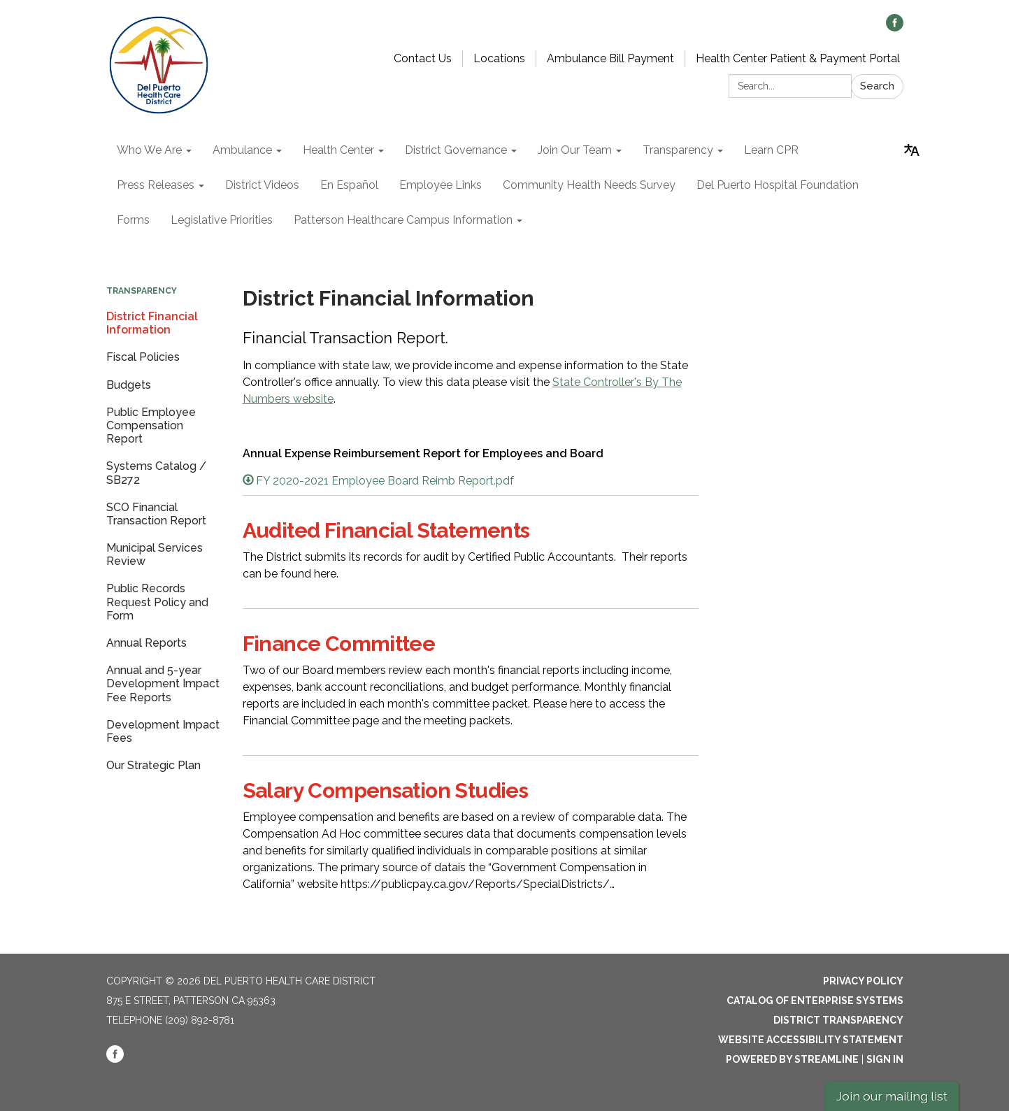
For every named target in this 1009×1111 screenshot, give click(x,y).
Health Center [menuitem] (338, 150)
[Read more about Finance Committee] (471, 681)
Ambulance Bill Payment (610, 58)
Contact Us (423, 58)
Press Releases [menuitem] (155, 185)
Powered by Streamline (792, 1059)
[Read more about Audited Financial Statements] (471, 551)
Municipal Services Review (154, 554)
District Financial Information (152, 323)
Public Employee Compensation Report (151, 425)
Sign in (884, 1059)
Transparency (141, 291)
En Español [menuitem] (349, 185)
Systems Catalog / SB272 (156, 472)
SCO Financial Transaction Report (156, 514)
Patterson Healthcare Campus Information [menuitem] (403, 220)
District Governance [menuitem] (456, 150)
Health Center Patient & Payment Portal (798, 58)
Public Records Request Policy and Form (157, 602)
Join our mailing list (891, 1096)
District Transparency (838, 1020)
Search (877, 86)
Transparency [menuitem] (678, 150)
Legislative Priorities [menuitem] (222, 220)
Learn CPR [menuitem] (771, 150)
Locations (499, 58)
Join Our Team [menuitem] (575, 150)
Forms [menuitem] (133, 220)
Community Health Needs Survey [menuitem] (589, 185)
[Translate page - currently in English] (911, 150)
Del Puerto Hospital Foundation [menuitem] (777, 185)
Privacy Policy (863, 981)
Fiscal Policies (143, 357)
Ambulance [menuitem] (242, 150)
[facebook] (894, 27)
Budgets (128, 385)
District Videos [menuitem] (262, 185)
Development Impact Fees (163, 731)
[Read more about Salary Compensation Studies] (471, 837)
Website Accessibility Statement (810, 1039)
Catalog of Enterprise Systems (815, 1000)
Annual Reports (146, 643)
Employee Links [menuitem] (440, 185)
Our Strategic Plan (153, 765)
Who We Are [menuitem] (149, 150)
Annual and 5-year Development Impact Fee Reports (163, 683)
